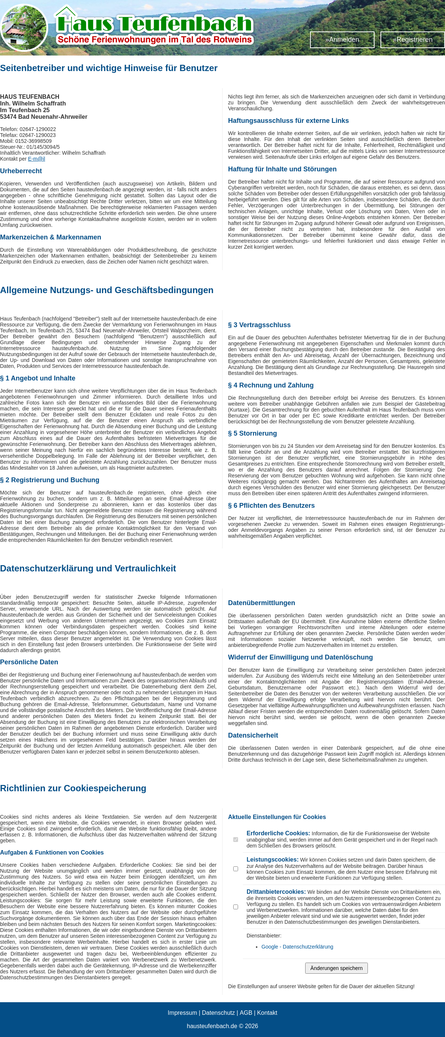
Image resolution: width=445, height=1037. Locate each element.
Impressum (182, 1013)
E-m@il (36, 159)
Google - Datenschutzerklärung (297, 947)
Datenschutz (218, 1013)
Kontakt (267, 1013)
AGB (246, 1013)
